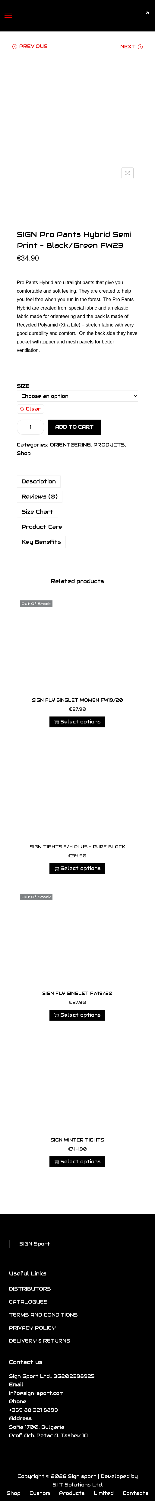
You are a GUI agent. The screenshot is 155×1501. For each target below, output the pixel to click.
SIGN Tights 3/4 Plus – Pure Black (77, 847)
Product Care (42, 526)
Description (39, 481)
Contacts (135, 1493)
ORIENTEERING (70, 445)
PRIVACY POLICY (32, 1328)
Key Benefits (41, 541)
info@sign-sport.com (36, 1393)
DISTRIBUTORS (30, 1289)
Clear (30, 409)
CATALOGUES (28, 1302)
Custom (40, 1493)
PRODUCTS (109, 445)
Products (72, 1493)
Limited (104, 1493)
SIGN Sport (34, 1244)
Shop (24, 453)
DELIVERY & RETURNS (39, 1341)
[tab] (77, 482)
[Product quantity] (30, 427)
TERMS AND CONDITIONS (43, 1315)
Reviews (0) (40, 496)
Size (23, 386)
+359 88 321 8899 (33, 1410)
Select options (77, 722)
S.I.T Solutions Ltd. (77, 1485)
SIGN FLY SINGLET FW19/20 (77, 993)
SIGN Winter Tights (77, 1140)
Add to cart (74, 427)
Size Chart (37, 511)
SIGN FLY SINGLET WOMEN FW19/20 (77, 700)
